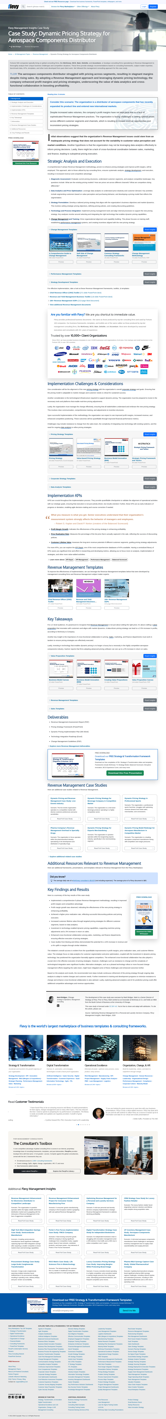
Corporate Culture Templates (47, 1372)
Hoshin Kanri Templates (75, 1359)
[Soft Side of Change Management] (89, 242)
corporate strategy (129, 389)
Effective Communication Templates (79, 1336)
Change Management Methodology (141, 254)
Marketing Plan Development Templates (110, 1344)
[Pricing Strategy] (61, 447)
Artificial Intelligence (54, 1076)
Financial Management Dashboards (79, 1346)
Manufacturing (104, 1076)
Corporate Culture (129, 1084)
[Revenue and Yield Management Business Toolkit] (88, 588)
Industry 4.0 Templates (75, 1369)
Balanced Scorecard (119, 560)
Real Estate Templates (135, 1329)
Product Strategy (133, 1400)
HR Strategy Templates (75, 1356)
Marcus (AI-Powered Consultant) (18, 1371)
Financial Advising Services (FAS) (78, 1410)
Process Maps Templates (106, 1379)
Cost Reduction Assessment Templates (50, 1379)
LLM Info (101, 1407)
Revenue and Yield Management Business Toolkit (85, 601)
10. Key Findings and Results (19, 133)
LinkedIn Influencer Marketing (17, 1377)
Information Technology (55, 1081)
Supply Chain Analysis (109, 1078)
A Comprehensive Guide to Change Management (60, 254)
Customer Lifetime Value (61, 542)
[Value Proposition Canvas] (144, 669)
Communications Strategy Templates (49, 1362)
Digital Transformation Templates (78, 1331)
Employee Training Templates (77, 1341)
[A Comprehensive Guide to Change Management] (61, 242)
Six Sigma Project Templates (137, 1354)
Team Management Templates (137, 1379)
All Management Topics (22, 54)
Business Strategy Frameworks (77, 1400)
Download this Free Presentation (125, 773)
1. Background (15, 98)
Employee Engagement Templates (78, 1339)
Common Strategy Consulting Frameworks (114, 254)
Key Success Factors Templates (78, 1387)
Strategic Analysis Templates (137, 1359)
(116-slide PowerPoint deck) (81, 297)
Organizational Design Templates (108, 1354)
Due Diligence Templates (75, 1334)
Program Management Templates (108, 1384)
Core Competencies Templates (47, 1369)
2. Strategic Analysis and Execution (21, 102)
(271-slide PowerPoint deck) (75, 293)
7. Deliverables (15, 121)
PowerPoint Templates (16, 1346)
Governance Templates (75, 1351)
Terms (14, 1379)
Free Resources (103, 1400)
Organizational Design (140, 1078)
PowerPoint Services (14, 1356)
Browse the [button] (62, 6)
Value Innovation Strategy (136, 1407)
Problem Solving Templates (106, 1374)
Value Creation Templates (136, 1387)
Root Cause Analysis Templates (137, 1339)
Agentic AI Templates (44, 1329)
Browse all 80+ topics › (54, 1084)
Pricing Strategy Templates (106, 1372)
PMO (86, 1081)
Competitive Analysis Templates (48, 1364)
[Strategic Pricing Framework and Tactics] (144, 447)
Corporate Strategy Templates (47, 1374)
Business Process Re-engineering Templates (52, 1351)
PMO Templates (103, 1356)
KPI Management (82, 560)
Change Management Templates (48, 1359)
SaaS (77, 1078)
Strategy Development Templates (138, 1369)
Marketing (17, 1084)
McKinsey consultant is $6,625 (84, 880)
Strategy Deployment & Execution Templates (141, 1367)
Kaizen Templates (73, 1382)
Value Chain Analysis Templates (138, 1384)
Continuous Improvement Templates (49, 1367)
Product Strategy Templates (106, 1382)
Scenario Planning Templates (137, 1349)
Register (153, 6)
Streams (10, 1351)
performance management (71, 222)
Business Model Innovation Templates (49, 1344)
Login (144, 6)
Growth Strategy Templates (76, 1354)
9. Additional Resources (18, 129)
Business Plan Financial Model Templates (51, 1349)
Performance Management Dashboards (110, 1359)
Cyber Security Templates (46, 1389)
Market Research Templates (106, 1341)
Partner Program (13, 1374)
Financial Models (14, 1341)
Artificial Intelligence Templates (47, 1336)
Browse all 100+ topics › (131, 1087)
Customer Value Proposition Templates (50, 1387)
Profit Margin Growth (59, 529)
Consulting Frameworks (16, 1344)
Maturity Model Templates (106, 1346)
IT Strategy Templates (75, 1364)
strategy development (133, 170)
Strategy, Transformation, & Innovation (50, 1400)
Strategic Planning (15, 1081)
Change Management (59, 219)
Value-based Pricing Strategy (89, 458)
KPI (27, 1076)
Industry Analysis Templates (76, 1372)
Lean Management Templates (107, 1331)
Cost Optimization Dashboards (47, 1377)
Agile (67, 1081)
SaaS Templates (133, 1341)
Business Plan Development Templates (50, 1346)
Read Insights (150, 230)
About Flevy (95, 6)
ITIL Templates (72, 1367)
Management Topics (14, 1369)
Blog (24, 1379)
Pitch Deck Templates (104, 1364)
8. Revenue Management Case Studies (23, 125)
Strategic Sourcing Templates (137, 1364)
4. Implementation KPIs (17, 110)
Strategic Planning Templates (137, 1362)
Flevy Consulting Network (16, 1354)
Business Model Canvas (59, 680)
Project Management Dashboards (108, 1387)
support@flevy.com (22, 1382)
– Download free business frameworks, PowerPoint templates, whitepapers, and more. (83, 1)
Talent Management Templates (137, 1374)
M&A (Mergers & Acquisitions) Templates (110, 1336)
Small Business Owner (135, 1402)
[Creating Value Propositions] (116, 669)
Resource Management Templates (138, 1331)
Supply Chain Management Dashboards (140, 1372)
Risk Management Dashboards (137, 1336)
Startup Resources (133, 1405)
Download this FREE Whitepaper (144, 933)
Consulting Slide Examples (76, 1405)
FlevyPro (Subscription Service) (18, 1349)
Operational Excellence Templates (108, 1351)
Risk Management (91, 1076)
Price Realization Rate (60, 534)
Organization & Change (16, 1339)
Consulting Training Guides (76, 1407)
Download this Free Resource (26, 163)
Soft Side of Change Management (85, 254)
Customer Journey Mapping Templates (50, 1384)
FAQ (9, 1379)
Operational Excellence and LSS (48, 1405)
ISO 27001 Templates (74, 1362)
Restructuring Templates (135, 1334)
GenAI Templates (73, 1349)
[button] (76, 1124)
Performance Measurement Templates (110, 1362)
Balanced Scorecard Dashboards (48, 1339)
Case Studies (72, 1402)
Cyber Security (68, 1076)
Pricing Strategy (55, 458)
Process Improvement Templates (108, 1377)
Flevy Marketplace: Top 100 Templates (20, 1328)
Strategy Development (17, 1076)
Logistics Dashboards (104, 1334)
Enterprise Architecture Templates (78, 1344)
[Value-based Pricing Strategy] (89, 447)
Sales (111, 637)
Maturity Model (142, 1084)
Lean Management (96, 1081)
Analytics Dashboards (45, 1334)
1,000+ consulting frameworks (42, 1161)
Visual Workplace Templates (136, 1389)
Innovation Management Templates (79, 1377)
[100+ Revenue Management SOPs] (116, 588)
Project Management (92, 1078)
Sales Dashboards (133, 1344)
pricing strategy (92, 389)
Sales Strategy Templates (136, 1346)
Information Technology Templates (78, 1374)
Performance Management (100, 560)
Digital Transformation (16, 1333)
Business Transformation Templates (49, 1354)
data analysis (66, 427)
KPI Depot (79, 547)
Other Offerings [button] (82, 6)
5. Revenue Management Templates (22, 114)
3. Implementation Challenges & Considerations (26, 106)
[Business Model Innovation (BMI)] (116, 447)
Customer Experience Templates (48, 1382)
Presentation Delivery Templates (108, 1369)
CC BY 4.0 (113, 1006)
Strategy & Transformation (17, 1331)
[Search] (37, 6)
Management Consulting (45, 1410)
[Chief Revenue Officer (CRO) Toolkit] (60, 588)
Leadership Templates (105, 1329)
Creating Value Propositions (115, 680)
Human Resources (146, 1076)
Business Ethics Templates (46, 1341)
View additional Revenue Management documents (70, 305)
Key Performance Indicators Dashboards (80, 1384)
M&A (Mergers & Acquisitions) (30, 1078)
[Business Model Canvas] (61, 669)
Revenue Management (32, 46)
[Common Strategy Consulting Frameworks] (116, 242)
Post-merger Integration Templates (108, 1367)
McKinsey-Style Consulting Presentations (110, 1410)
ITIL (71, 1081)
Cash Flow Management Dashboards (49, 1356)
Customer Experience (66, 1078)
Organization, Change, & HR (47, 1407)
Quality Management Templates (108, 1389)
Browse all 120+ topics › (17, 1087)
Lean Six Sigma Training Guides (108, 1405)
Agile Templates (43, 1331)
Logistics (107, 1081)
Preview (61, 262)
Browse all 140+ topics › (93, 1084)
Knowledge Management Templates (79, 1389)
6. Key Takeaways (16, 117)
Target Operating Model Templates (138, 1377)
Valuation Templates (134, 1382)
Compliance (147, 1081)
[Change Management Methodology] (144, 242)
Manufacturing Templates (106, 1339)
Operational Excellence (16, 1336)
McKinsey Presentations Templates (109, 1349)
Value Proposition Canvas (142, 680)
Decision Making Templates (76, 1329)
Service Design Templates (136, 1351)
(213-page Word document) (74, 301)
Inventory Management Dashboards (79, 1379)
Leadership (127, 1078)
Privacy (19, 1379)
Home (10, 54)
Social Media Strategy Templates (138, 1356)
